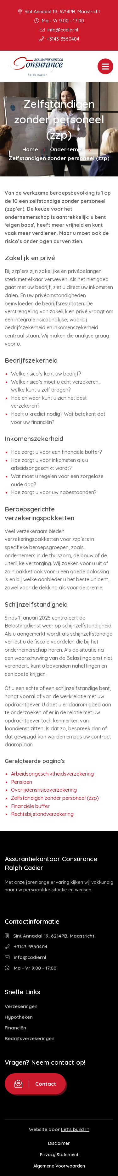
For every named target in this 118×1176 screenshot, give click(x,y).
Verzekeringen (21, 1006)
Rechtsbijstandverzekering (42, 814)
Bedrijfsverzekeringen (29, 1038)
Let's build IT (75, 1129)
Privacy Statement (59, 1154)
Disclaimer (59, 1143)
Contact (35, 1084)
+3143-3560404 (59, 39)
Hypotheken (19, 1017)
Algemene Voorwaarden (59, 1166)
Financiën (15, 1028)
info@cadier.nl (59, 30)
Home (30, 149)
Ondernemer (67, 149)
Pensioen (21, 782)
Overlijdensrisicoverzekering (44, 790)
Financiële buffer (30, 806)
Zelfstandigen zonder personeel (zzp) (55, 798)
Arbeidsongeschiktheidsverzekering (52, 774)
